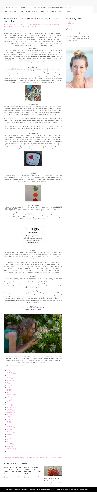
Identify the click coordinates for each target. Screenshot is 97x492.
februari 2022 (10, 404)
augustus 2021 (11, 414)
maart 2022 (10, 402)
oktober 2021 (10, 411)
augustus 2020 (11, 434)
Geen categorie (30, 24)
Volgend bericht (57, 457)
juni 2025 (9, 369)
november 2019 (11, 450)
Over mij (61, 11)
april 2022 (9, 401)
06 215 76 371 (70, 24)
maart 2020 (10, 443)
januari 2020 (10, 446)
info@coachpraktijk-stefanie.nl (74, 26)
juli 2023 (9, 384)
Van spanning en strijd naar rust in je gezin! (60, 7)
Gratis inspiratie (51, 11)
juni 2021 (9, 418)
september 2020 (11, 433)
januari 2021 (10, 426)
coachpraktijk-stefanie (11, 24)
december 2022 (11, 394)
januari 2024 (10, 379)
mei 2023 (9, 387)
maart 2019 (10, 451)
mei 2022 (9, 399)
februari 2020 (10, 445)
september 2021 (11, 413)
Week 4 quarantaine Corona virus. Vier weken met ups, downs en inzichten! (32, 470)
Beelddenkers (25, 7)
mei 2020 (9, 439)
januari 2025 (10, 372)
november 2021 (11, 409)
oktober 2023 (10, 382)
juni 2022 (9, 397)
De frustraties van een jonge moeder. (52, 479)
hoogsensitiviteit (25, 26)
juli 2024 (9, 375)
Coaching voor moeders (39, 7)
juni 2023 (9, 385)
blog (24, 24)
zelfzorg (33, 26)
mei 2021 (9, 419)
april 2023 (9, 389)
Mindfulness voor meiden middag (35, 11)
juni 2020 (9, 438)
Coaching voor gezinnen (12, 7)
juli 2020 (9, 436)
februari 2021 (10, 424)
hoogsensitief (47, 24)
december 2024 (11, 374)
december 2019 (11, 448)
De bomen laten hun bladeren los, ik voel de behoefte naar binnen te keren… (26, 457)
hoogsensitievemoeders (14, 26)
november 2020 (11, 429)
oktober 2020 (10, 431)
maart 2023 (10, 391)
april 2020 (9, 441)
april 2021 (9, 421)
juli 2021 (9, 416)
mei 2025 (9, 370)
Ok (90, 489)
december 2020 (11, 428)
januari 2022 (10, 406)
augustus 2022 (11, 396)
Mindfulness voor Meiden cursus (14, 11)
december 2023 (11, 380)
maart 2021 (10, 423)
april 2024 (9, 377)
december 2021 (11, 407)
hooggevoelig (39, 24)
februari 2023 (10, 392)
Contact (68, 11)
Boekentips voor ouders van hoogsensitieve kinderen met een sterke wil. (13, 470)
